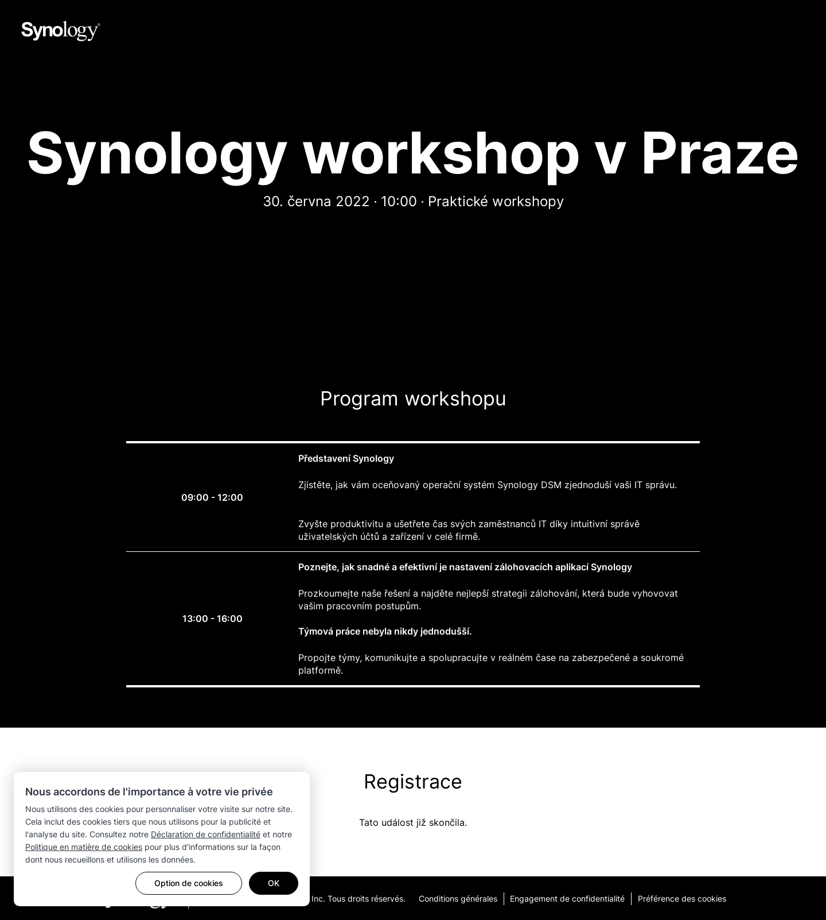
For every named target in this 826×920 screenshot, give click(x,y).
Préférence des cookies (687, 898)
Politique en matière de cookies (83, 847)
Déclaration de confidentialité (205, 834)
